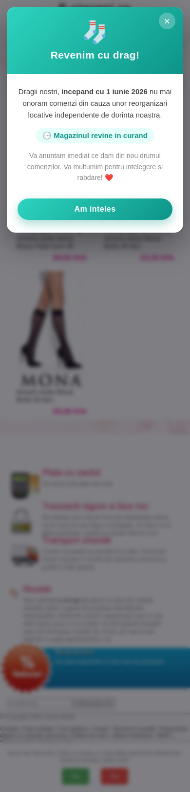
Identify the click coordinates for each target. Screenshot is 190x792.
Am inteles (95, 209)
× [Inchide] (167, 21)
